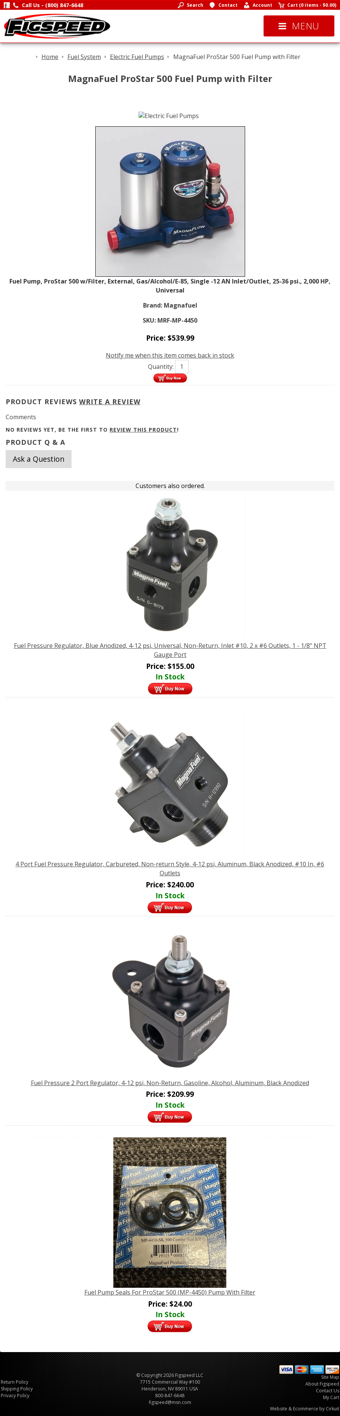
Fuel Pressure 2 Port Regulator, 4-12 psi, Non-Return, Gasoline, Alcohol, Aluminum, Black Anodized (170, 1083)
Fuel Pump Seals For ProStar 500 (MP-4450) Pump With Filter (169, 1292)
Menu (299, 26)
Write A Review (109, 401)
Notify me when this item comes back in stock (170, 355)
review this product (143, 429)
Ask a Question (38, 459)
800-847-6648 (169, 1395)
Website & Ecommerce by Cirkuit (304, 1408)
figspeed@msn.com (170, 1402)
